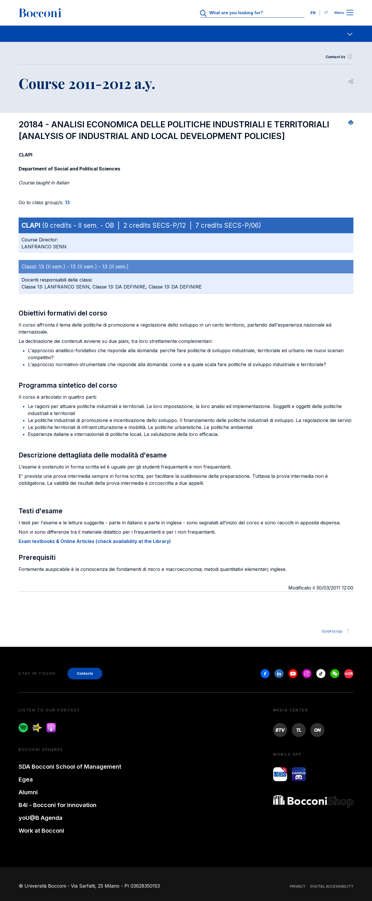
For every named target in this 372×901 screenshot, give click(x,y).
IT (326, 12)
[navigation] (186, 34)
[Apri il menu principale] (349, 13)
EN (313, 12)
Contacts (85, 673)
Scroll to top (337, 631)
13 (67, 202)
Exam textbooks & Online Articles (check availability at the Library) (95, 541)
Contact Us (339, 57)
